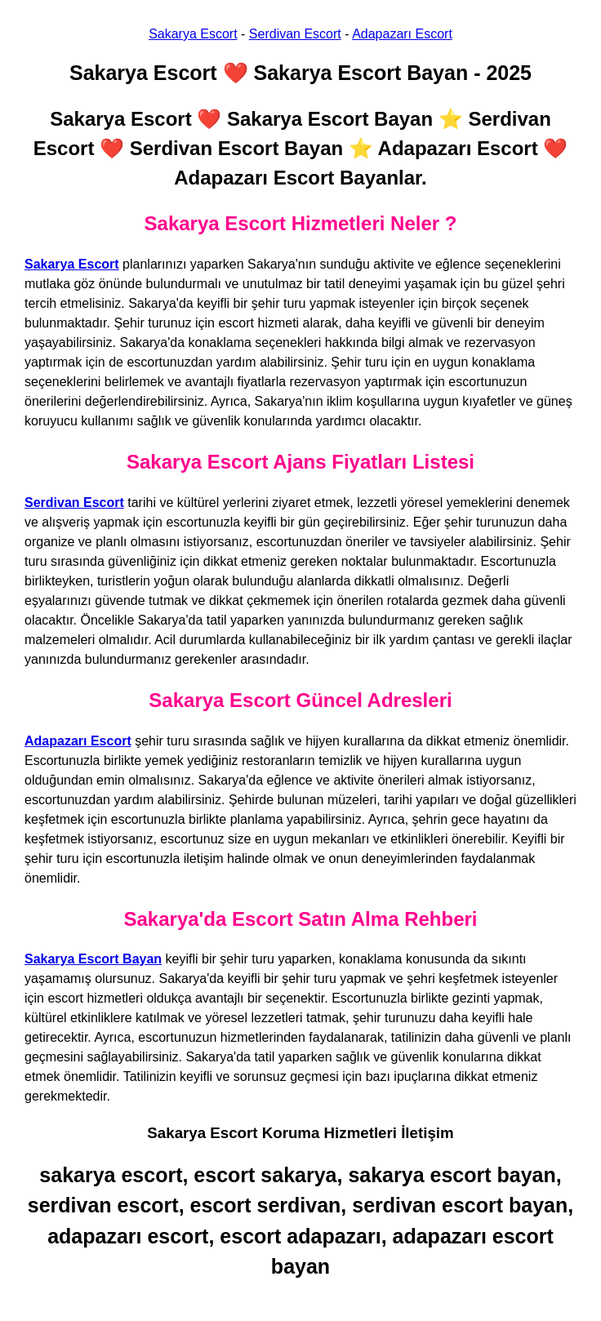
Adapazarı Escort (402, 34)
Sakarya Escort (193, 34)
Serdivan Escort (295, 34)
